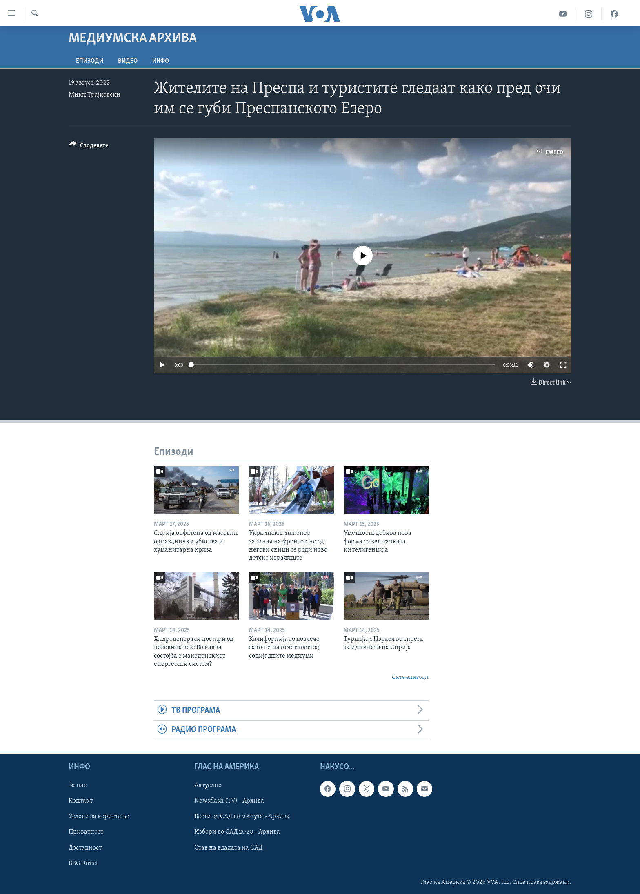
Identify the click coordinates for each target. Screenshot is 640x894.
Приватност (86, 832)
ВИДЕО (128, 61)
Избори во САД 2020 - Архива (237, 832)
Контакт (81, 801)
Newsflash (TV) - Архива (229, 801)
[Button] (88, 146)
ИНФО (160, 61)
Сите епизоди (410, 677)
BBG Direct (83, 863)
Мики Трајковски (94, 95)
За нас (78, 785)
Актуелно (208, 785)
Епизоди (89, 61)
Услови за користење (99, 816)
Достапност (85, 847)
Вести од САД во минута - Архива (242, 816)
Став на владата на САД (228, 847)
